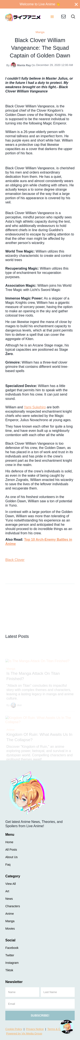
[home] (23, 17)
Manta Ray (24, 65)
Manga (40, 32)
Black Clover (15, 560)
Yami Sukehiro (35, 407)
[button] (52, 17)
